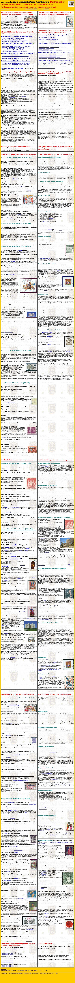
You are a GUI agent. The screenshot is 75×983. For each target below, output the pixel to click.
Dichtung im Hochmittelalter (60, 58)
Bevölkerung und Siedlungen (44, 45)
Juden (19, 931)
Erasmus (40, 882)
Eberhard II (8, 735)
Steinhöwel (44, 874)
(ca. (54, 43)
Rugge (53, 676)
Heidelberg (6, 603)
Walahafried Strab (47, 332)
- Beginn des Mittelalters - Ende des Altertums (12, 38)
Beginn (3, 78)
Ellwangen (50, 229)
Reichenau (19, 250)
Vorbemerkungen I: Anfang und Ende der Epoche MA (16, 36)
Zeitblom (45, 834)
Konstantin (24, 96)
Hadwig (4, 437)
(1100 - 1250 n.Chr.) (16, 58)
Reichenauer (45, 290)
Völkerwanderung (11, 97)
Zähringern (22, 536)
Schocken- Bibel (49, 665)
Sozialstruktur (53, 485)
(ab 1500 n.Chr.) (29, 941)
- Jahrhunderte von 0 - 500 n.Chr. (7, 954)
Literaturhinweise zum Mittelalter (46, 68)
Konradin (12, 657)
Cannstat (12, 261)
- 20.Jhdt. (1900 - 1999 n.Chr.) (7, 966)
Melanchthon (44, 887)
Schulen (47, 622)
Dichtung (40, 673)
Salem (49, 606)
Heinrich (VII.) (4, 625)
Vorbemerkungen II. (43, 72)
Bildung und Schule (50, 48)
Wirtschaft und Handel (54, 47)
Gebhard (49, 344)
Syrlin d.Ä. (52, 834)
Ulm (4, 578)
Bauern (48, 181)
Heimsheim (21, 793)
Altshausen (50, 351)
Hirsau (45, 600)
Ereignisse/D (4, 698)
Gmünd (33, 577)
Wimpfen (47, 552)
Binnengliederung (43, 75)
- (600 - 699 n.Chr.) (12, 47)
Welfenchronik (43, 666)
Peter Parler (41, 804)
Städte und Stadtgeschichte (46, 773)
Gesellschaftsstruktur (55, 45)
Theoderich (29, 190)
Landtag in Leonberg (18, 850)
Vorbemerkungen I (6, 72)
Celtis (43, 872)
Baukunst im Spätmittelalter (58, 63)
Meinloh (40, 678)
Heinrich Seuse (53, 751)
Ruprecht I (8, 757)
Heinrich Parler (42, 802)
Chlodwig (15, 178)
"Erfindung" (4, 128)
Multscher (42, 830)
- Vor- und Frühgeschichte (6, 949)
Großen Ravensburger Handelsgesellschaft (63, 784)
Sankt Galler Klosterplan (45, 258)
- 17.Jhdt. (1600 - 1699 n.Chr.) (7, 961)
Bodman (4, 361)
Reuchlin (44, 881)
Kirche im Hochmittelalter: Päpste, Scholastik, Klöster (49, 57)
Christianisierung (42, 48)
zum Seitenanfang (4, 969)
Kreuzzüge (9, 518)
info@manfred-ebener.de (18, 973)
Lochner (48, 829)
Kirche (39, 568)
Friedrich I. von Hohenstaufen (11, 507)
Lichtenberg (42, 538)
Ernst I (7, 470)
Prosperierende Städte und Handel (45, 63)
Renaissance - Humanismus (43, 64)
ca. (12, 43)
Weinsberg (26, 550)
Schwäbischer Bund (10, 887)
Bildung (40, 294)
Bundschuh (20, 898)
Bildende (40, 815)
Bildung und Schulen (43, 58)
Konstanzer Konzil (12, 810)
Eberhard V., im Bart (13, 846)
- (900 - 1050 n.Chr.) (14, 51)
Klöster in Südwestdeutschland (44, 619)
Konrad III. (7, 547)
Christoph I (8, 871)
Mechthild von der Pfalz (11, 823)
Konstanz (51, 218)
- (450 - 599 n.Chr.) (16, 46)
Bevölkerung (41, 157)
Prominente (41, 330)
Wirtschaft (41, 195)
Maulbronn (50, 607)
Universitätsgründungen (60, 891)
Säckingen (19, 214)
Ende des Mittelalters (15, 937)
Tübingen (16, 878)
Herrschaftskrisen (41, 62)
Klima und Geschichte (44, 466)
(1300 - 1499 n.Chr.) (15, 64)
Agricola (44, 871)
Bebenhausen (46, 608)
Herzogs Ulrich (30, 929)
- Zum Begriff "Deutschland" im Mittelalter (48, 39)
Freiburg (8, 536)
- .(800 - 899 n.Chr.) (12, 49)
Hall (9, 578)
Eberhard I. (8, 717)
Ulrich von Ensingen (43, 807)
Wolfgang (49, 336)
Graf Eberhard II (54, 779)
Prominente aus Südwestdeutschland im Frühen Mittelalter (50, 50)
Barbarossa (13, 556)
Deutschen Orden (30, 618)
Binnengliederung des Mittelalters (47, 37)
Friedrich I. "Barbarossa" (14, 558)
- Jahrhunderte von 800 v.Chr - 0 (7, 953)
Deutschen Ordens (32, 804)
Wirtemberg (8, 512)
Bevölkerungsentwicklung (50, 727)
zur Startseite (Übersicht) (5, 8)
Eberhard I (10, 723)
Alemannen (24, 163)
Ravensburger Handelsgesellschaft (20, 780)
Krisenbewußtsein (48, 746)
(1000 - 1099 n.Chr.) (15, 56)
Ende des (3, 105)
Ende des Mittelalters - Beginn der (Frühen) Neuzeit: (15, 40)
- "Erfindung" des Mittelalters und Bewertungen (12, 41)
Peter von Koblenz (42, 809)
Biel (42, 875)
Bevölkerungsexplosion (43, 54)
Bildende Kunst (46, 49)
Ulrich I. (13, 653)
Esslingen (19, 578)
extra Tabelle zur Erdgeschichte (18, 948)
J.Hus (25, 812)
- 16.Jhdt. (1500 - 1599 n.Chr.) (7, 959)
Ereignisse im (4, 63)
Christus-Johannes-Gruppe (65, 750)
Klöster (60, 230)
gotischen (57, 792)
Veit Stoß (54, 835)
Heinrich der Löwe (12, 553)
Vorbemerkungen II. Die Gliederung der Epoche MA (53, 35)
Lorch (44, 604)
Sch (44, 8)
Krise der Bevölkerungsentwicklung (53, 62)
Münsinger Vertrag (7, 880)
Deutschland (48, 112)
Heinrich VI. (6, 580)
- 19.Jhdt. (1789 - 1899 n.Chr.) (7, 965)
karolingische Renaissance (6, 332)
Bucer (42, 888)
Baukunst (40, 49)
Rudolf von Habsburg (13, 705)
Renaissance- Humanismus (19, 754)
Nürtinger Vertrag (7, 833)
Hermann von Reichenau (44, 349)
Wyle (42, 873)
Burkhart (40, 677)
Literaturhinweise (42, 959)
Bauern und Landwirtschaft (44, 47)
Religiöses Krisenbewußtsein (66, 62)
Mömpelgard (11, 802)
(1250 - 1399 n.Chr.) (18, 63)
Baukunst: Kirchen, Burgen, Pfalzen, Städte (47, 56)
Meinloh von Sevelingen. (48, 825)
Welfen (20, 550)
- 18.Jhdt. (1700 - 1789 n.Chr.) (7, 962)
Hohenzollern (12, 818)
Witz (54, 829)
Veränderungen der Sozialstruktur (55, 54)
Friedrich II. (4, 606)
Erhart (66, 833)
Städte (48, 768)
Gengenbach (47, 226)
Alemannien (10, 217)
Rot (55, 605)
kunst (41, 236)
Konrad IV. (6, 633)
